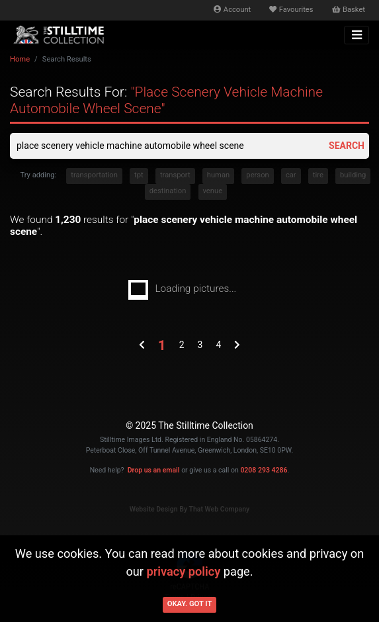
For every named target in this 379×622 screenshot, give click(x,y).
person (257, 175)
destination (168, 191)
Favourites (291, 9)
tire (318, 175)
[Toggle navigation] (356, 35)
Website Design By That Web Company (190, 509)
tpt (139, 175)
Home (20, 59)
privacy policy (184, 571)
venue (213, 191)
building (353, 175)
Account (232, 9)
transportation (94, 175)
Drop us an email (154, 470)
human (218, 175)
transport (175, 175)
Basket (348, 9)
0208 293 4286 (263, 470)
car (291, 175)
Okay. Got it (189, 604)
